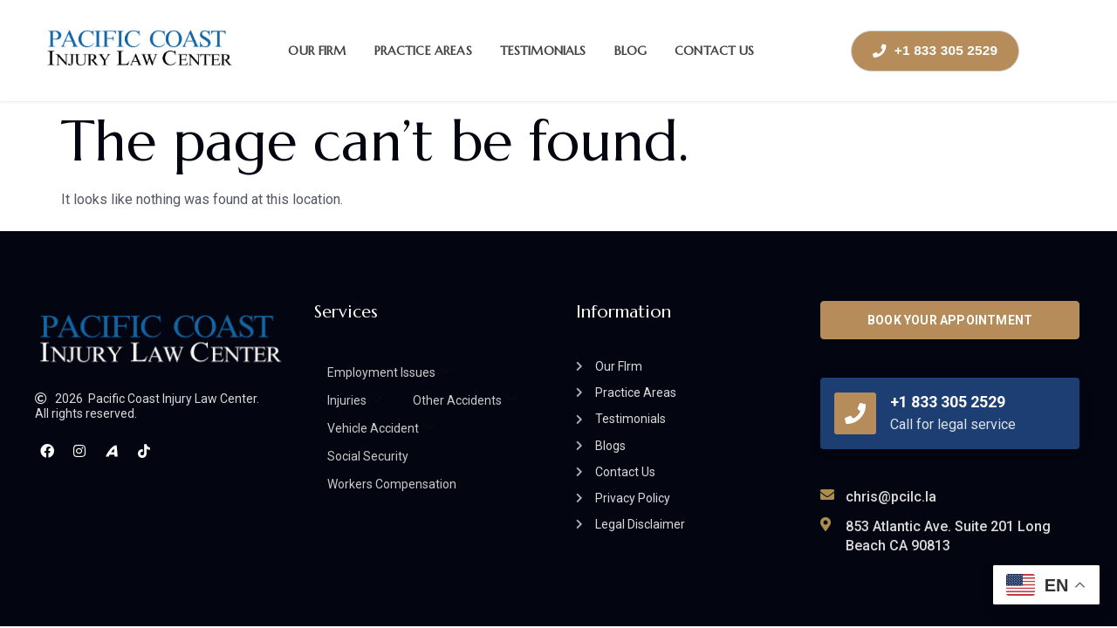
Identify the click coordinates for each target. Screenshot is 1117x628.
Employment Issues (388, 372)
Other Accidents (465, 400)
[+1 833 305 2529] (855, 413)
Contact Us (715, 50)
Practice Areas (423, 50)
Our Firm (317, 50)
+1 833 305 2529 (947, 401)
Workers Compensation (391, 484)
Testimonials (543, 50)
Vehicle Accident (380, 428)
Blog (631, 50)
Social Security (367, 456)
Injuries (354, 400)
